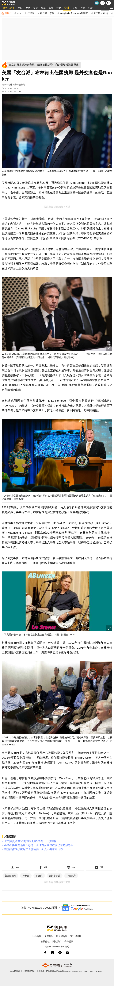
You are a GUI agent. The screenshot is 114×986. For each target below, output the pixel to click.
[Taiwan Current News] (96, 3)
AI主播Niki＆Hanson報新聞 (74, 13)
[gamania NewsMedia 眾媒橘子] (57, 965)
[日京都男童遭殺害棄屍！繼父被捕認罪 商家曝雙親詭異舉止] (44, 65)
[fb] (45, 953)
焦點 (20, 8)
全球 (66, 7)
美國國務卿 (10, 875)
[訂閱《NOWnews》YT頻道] (99, 867)
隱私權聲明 (61, 936)
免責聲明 (48, 936)
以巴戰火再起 (101, 13)
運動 (58, 8)
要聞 (35, 8)
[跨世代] (6, 13)
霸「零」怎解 (47, 13)
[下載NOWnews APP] (102, 3)
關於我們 (57, 941)
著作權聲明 (75, 936)
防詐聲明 (37, 936)
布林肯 (26, 875)
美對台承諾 (54, 875)
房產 (90, 8)
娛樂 (51, 8)
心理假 (30, 13)
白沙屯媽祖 (8, 7)
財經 (74, 8)
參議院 (39, 875)
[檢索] (108, 3)
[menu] (111, 7)
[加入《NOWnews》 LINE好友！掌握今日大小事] (71, 867)
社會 (82, 8)
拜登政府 (71, 875)
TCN (19, 13)
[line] (60, 953)
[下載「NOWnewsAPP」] (15, 867)
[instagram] (53, 953)
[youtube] (67, 953)
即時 (28, 8)
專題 (43, 8)
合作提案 (68, 941)
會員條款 (45, 941)
